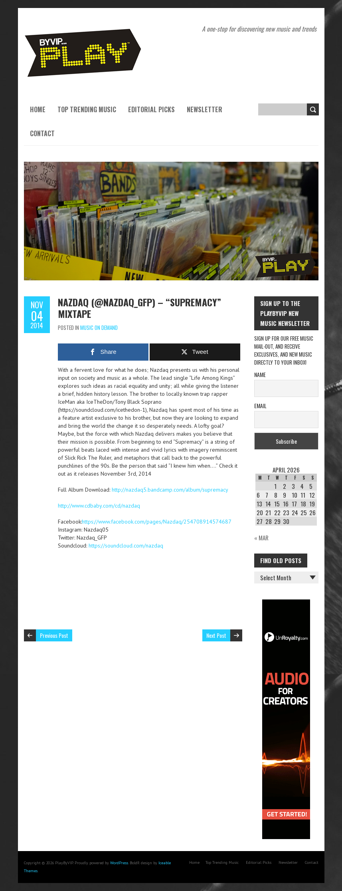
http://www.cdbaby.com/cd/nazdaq (99, 505)
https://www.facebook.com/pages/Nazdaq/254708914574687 (156, 521)
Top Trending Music (86, 109)
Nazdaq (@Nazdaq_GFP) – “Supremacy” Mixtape (139, 308)
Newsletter (204, 109)
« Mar (261, 537)
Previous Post (54, 635)
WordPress (119, 862)
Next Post (216, 635)
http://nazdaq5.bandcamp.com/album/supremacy (170, 489)
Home (37, 109)
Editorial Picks (151, 109)
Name (260, 374)
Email (260, 405)
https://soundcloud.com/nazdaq (126, 545)
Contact (42, 133)
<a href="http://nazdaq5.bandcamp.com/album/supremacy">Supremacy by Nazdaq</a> (149, 581)
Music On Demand (99, 327)
